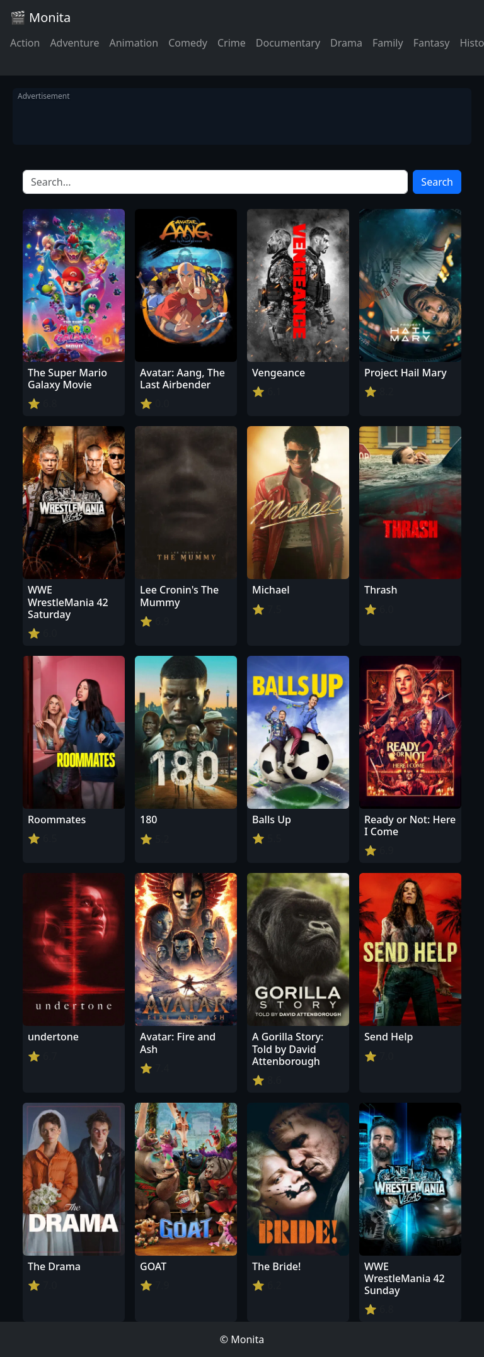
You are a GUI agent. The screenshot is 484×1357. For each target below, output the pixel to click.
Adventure (74, 43)
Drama (346, 43)
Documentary (288, 43)
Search (437, 182)
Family (387, 43)
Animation (133, 43)
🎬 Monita (40, 17)
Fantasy (431, 43)
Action (25, 43)
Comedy (187, 43)
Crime (231, 43)
